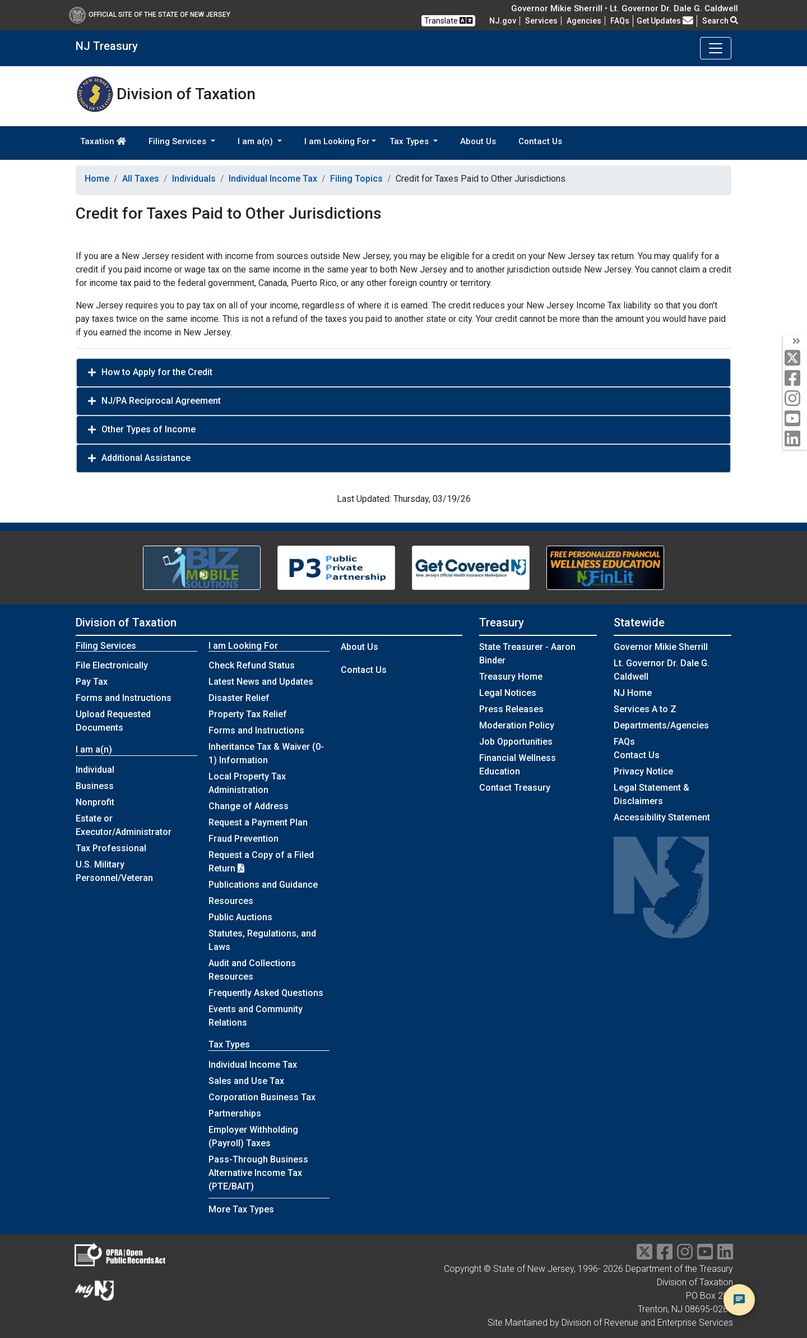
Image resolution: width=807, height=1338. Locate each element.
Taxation (103, 141)
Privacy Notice (643, 771)
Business (95, 786)
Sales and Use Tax (246, 1081)
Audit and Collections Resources (252, 970)
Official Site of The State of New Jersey (149, 15)
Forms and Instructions (123, 698)
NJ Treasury (107, 46)
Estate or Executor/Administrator (123, 825)
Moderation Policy (516, 725)
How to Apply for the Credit (156, 372)
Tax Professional (111, 848)
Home (97, 178)
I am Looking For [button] (337, 141)
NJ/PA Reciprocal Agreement (161, 400)
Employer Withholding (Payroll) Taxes (253, 1136)
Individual (95, 769)
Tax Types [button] (410, 141)
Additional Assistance (146, 458)
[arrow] (795, 341)
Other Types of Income (148, 429)
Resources (230, 901)
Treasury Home (510, 676)
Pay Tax (92, 681)
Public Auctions (240, 917)
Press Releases (511, 709)
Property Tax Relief (247, 714)
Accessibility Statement (662, 817)
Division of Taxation (126, 622)
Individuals (194, 178)
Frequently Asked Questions (265, 993)
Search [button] (720, 20)
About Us (478, 141)
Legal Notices (507, 693)
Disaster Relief (239, 698)
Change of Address (248, 806)
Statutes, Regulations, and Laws (262, 940)
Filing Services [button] (178, 141)
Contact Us (540, 141)
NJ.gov (502, 20)
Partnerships (234, 1113)
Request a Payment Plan (258, 822)
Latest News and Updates (260, 681)
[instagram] (795, 399)
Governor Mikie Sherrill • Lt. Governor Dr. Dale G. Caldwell (624, 8)
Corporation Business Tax (262, 1097)
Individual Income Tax (273, 178)
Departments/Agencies (661, 725)
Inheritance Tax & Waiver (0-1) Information (266, 753)
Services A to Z (645, 709)
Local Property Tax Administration (247, 783)
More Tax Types (241, 1209)
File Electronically (112, 665)
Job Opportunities (516, 741)
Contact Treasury (514, 787)
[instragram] (685, 1255)
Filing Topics (356, 178)
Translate (448, 20)
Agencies (584, 20)
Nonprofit (95, 802)
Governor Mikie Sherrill (661, 647)
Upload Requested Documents (113, 721)
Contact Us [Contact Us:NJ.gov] (637, 755)
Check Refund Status (251, 665)
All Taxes (140, 178)
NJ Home (633, 693)
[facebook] (795, 379)
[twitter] (795, 358)
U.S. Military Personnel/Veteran (114, 871)
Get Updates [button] (665, 20)
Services (541, 20)
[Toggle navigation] (715, 48)
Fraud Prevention (243, 838)
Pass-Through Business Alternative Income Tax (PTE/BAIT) (258, 1173)
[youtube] (795, 419)
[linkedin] (795, 439)
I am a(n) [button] (256, 141)
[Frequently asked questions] (619, 20)
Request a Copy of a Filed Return (261, 862)
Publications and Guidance (263, 884)
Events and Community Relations (255, 1016)
